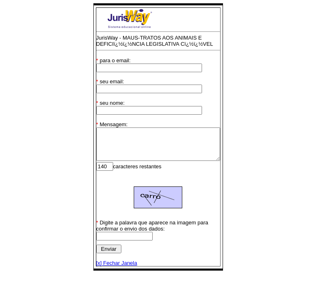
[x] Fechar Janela (109, 269)
